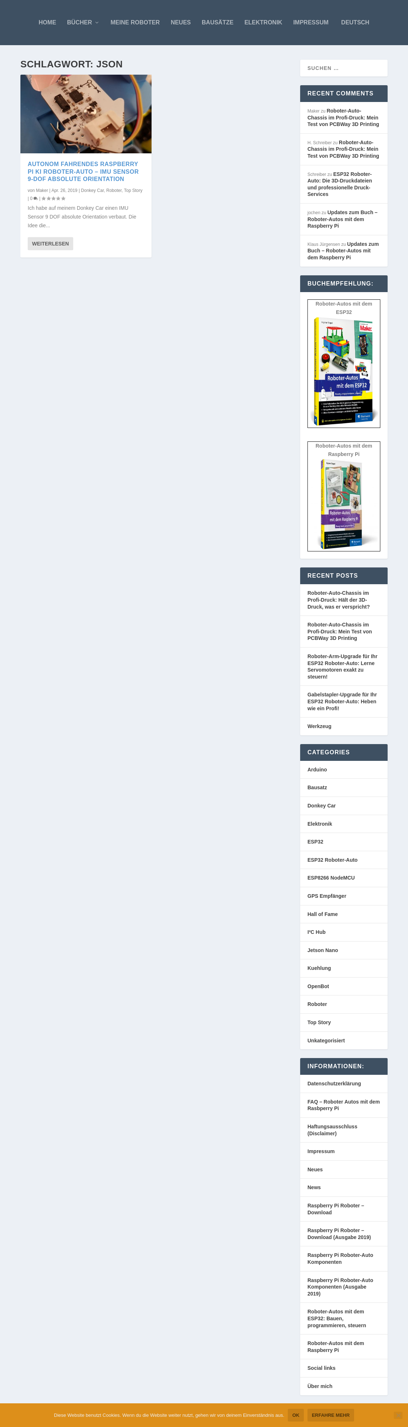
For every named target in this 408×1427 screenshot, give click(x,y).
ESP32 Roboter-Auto (332, 860)
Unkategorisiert (326, 1040)
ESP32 (315, 842)
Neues (181, 22)
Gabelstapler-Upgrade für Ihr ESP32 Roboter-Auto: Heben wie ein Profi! (342, 701)
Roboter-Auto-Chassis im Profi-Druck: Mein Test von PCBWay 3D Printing (343, 117)
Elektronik (263, 22)
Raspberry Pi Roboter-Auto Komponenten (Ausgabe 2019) (340, 1287)
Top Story (133, 190)
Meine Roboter (135, 22)
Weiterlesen (50, 244)
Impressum (311, 22)
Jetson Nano (322, 950)
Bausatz (317, 787)
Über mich (319, 1386)
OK (295, 1415)
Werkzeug (319, 726)
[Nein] (398, 1415)
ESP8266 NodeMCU (331, 878)
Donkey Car (92, 190)
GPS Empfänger (326, 896)
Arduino (317, 770)
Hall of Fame (322, 914)
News (314, 1187)
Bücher (79, 22)
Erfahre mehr (331, 1415)
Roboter (114, 190)
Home (47, 22)
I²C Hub (316, 932)
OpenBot (318, 986)
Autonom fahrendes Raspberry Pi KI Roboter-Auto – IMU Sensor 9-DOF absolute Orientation (83, 171)
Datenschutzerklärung (334, 1083)
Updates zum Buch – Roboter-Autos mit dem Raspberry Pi (342, 219)
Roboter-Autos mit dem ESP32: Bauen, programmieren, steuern (336, 1318)
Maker (42, 190)
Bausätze (218, 22)
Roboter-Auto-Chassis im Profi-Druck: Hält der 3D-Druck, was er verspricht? (338, 599)
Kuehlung (319, 968)
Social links (321, 1368)
